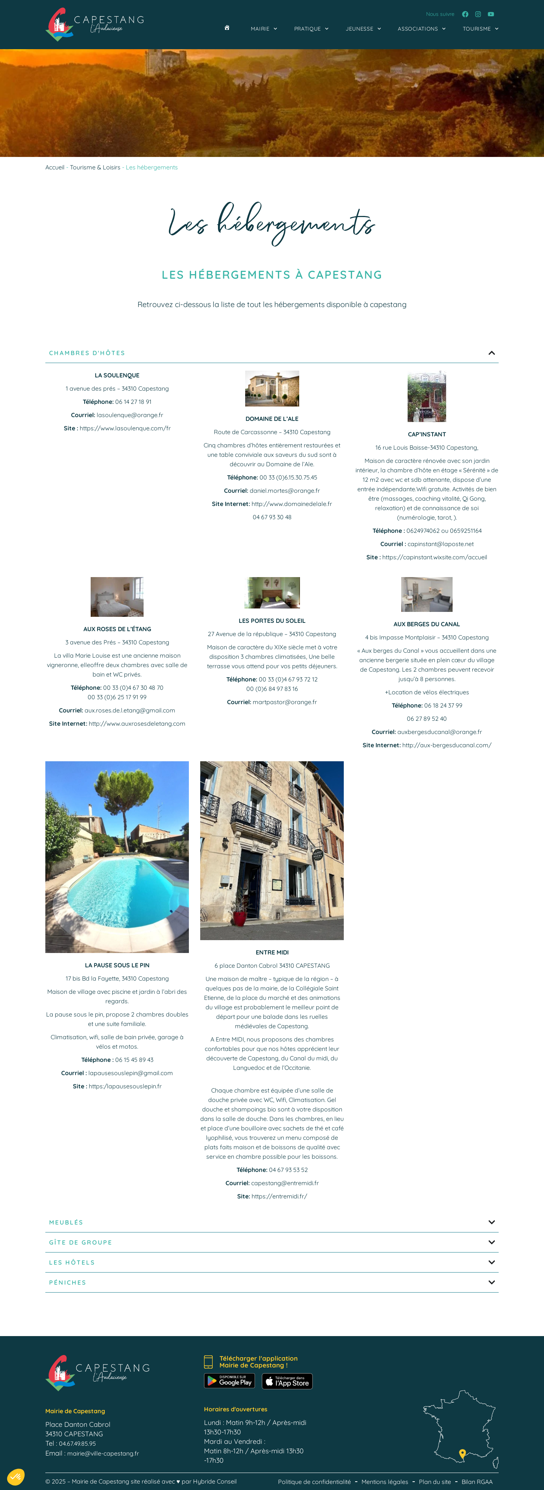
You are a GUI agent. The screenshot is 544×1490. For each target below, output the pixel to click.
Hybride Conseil (215, 1481)
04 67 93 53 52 (288, 1169)
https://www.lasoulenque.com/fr (125, 428)
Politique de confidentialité (314, 1481)
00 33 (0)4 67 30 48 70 (133, 687)
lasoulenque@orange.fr (130, 415)
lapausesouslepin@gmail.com (130, 1073)
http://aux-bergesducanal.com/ (446, 745)
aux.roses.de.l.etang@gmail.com (130, 710)
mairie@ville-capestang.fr (103, 1453)
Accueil (55, 167)
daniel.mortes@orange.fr (285, 490)
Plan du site (435, 1481)
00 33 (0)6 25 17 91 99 (117, 697)
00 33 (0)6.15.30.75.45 (288, 477)
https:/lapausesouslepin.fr (125, 1086)
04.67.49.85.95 (77, 1443)
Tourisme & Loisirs (95, 167)
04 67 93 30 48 (272, 517)
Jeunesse (363, 28)
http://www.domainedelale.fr (292, 504)
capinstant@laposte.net (441, 544)
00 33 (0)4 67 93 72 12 (288, 679)
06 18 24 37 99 (443, 705)
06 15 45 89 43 (134, 1059)
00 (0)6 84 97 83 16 (272, 688)
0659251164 (466, 530)
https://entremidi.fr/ (279, 1196)
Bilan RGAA (477, 1481)
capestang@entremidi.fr (285, 1183)
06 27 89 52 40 (427, 718)
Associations (421, 28)
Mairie (264, 28)
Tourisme (481, 28)
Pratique (311, 28)
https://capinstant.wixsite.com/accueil (434, 557)
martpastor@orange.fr (285, 702)
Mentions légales (385, 1481)
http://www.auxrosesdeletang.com (137, 723)
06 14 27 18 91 (133, 401)
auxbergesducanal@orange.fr (439, 732)
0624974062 (423, 530)
